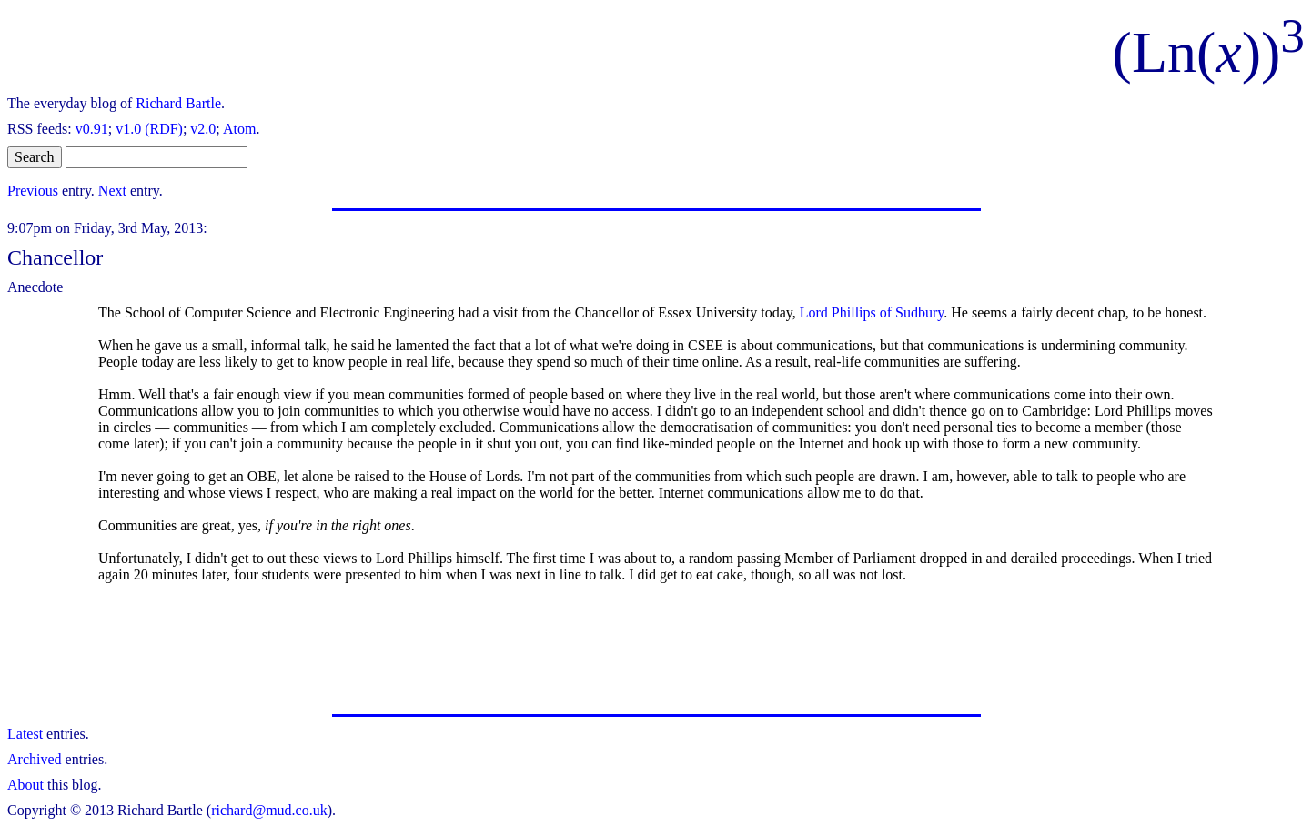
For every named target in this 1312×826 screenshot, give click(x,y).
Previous (32, 190)
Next (112, 190)
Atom (239, 128)
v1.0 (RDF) (149, 128)
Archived (34, 759)
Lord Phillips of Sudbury (872, 312)
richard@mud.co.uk (269, 810)
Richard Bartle (178, 103)
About (25, 784)
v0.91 (92, 128)
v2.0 (203, 128)
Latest (25, 733)
